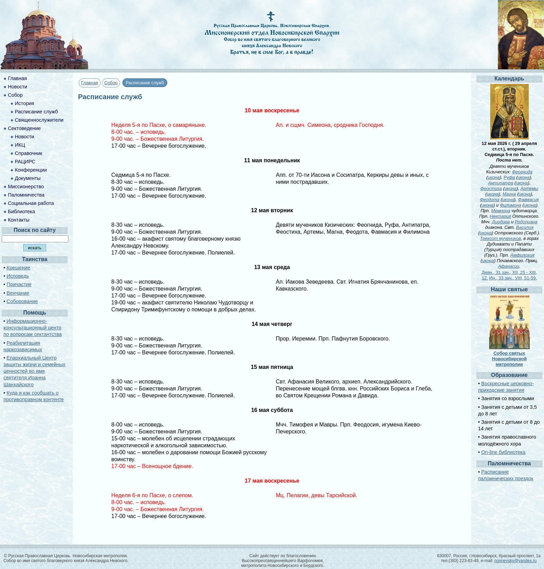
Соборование (22, 301)
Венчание (18, 293)
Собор (111, 82)
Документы (28, 178)
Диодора (501, 221)
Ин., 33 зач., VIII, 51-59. (513, 278)
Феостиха (491, 188)
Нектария (500, 216)
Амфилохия (522, 255)
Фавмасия (528, 199)
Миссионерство (26, 186)
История (24, 103)
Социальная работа (31, 203)
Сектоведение (24, 128)
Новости (17, 86)
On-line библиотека (503, 452)
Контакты (18, 220)
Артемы (529, 188)
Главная (89, 82)
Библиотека (21, 211)
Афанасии (508, 266)
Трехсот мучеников (500, 238)
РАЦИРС (25, 161)
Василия (524, 227)
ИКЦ (20, 145)
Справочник (28, 153)
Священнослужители (39, 120)
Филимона (510, 205)
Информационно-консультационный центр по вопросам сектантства (32, 327)
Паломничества (26, 195)
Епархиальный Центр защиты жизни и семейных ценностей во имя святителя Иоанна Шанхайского (34, 371)
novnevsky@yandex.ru (515, 560)
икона (494, 177)
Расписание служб (36, 111)
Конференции (31, 170)
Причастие (19, 284)
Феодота (489, 199)
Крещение (18, 267)
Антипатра (500, 183)
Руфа (509, 177)
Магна (509, 194)
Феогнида (522, 171)
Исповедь (18, 276)
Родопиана (526, 221)
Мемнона (500, 210)
